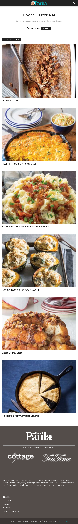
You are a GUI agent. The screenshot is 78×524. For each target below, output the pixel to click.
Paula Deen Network (11, 511)
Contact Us (7, 500)
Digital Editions (8, 497)
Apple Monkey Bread (12, 352)
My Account (7, 508)
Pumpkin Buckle (10, 100)
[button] (4, 3)
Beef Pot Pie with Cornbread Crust (19, 163)
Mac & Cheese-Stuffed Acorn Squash (20, 289)
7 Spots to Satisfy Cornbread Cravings (20, 415)
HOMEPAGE (46, 28)
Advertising (7, 504)
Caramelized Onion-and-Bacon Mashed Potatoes (25, 226)
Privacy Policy (63, 521)
